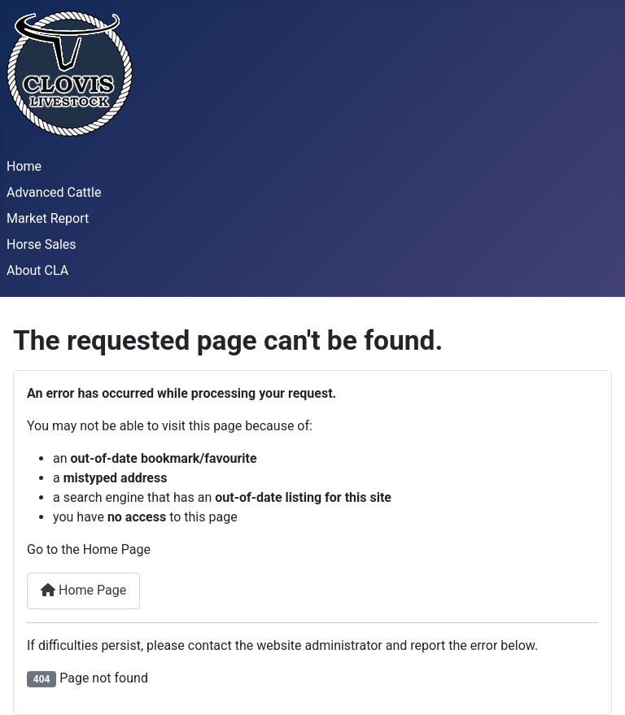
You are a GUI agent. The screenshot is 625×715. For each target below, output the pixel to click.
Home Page (83, 590)
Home (24, 166)
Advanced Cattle (54, 192)
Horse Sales (41, 244)
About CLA (37, 270)
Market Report (48, 218)
